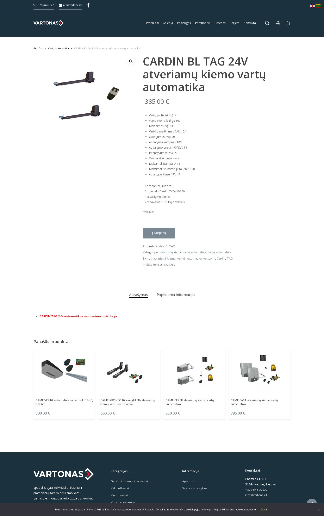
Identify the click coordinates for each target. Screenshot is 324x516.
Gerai (264, 509)
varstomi (209, 258)
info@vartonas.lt (70, 5)
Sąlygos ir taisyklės (194, 488)
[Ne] (319, 510)
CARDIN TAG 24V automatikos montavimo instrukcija (78, 316)
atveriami (159, 258)
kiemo (171, 258)
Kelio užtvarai (120, 488)
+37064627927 (43, 5)
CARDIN (169, 265)
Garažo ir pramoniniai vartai (129, 481)
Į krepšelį (159, 233)
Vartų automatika (58, 48)
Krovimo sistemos (123, 502)
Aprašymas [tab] (138, 294)
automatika (194, 258)
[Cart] (288, 23)
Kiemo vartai (119, 495)
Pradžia (38, 48)
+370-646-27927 (256, 490)
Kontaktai (252, 470)
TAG (230, 258)
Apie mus (188, 481)
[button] (131, 61)
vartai (181, 258)
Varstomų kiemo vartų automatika (183, 252)
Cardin (221, 258)
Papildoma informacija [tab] (176, 294)
